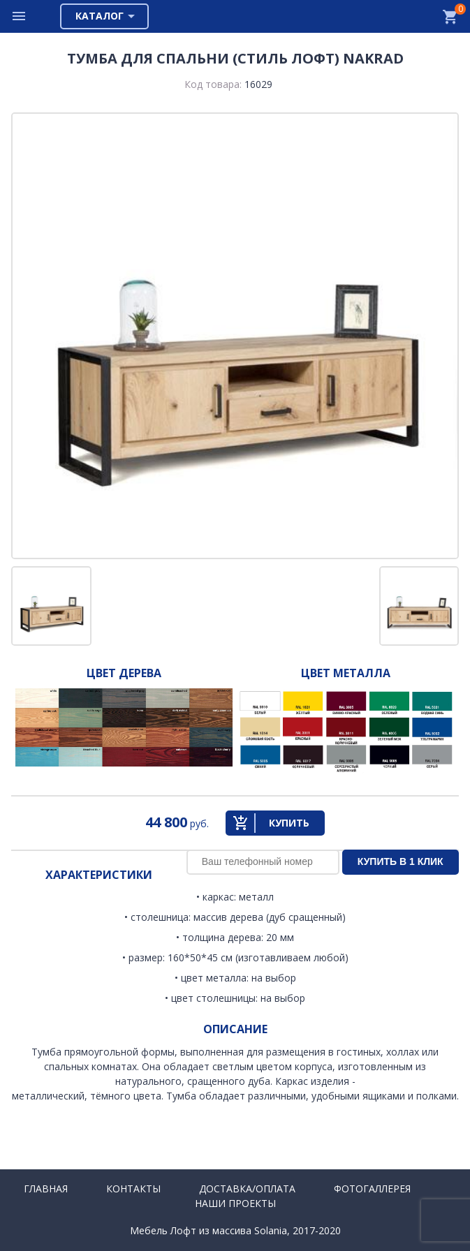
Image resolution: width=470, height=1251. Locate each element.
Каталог (99, 15)
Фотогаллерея (372, 1188)
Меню (19, 16)
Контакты (133, 1188)
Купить (289, 822)
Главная (46, 1188)
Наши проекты (235, 1203)
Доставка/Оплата (247, 1188)
